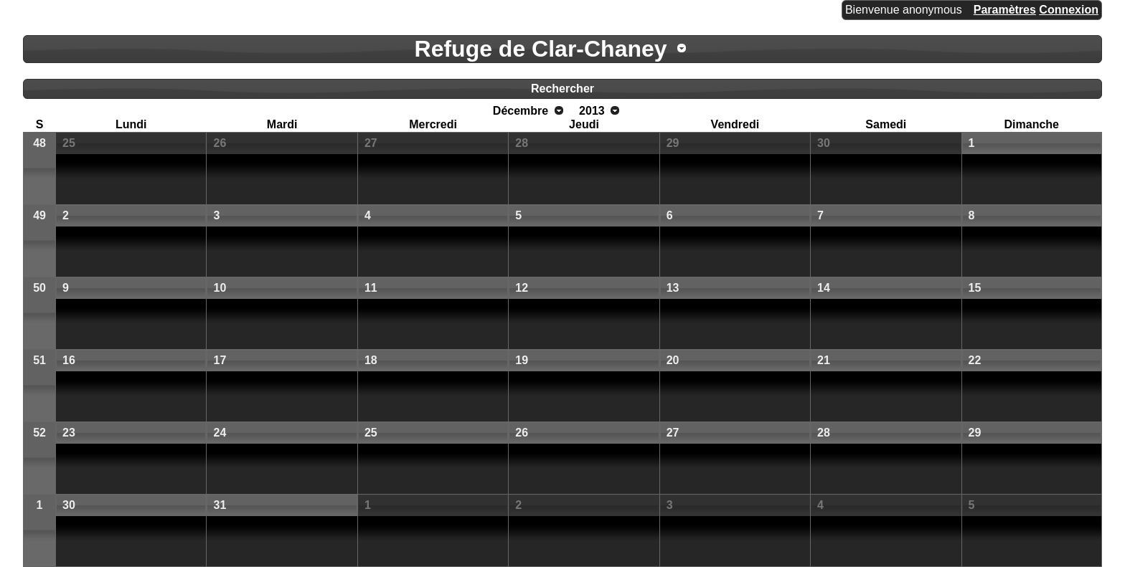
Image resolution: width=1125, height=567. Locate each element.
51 (39, 360)
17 (219, 360)
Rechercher (562, 88)
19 (521, 360)
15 (975, 288)
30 (823, 143)
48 (39, 143)
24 (219, 433)
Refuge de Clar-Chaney (541, 49)
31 (219, 505)
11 (370, 288)
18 (370, 360)
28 (521, 143)
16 (68, 360)
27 (370, 143)
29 (673, 143)
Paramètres (1005, 10)
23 (68, 433)
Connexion (1068, 10)
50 (39, 288)
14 (823, 288)
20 (673, 360)
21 (823, 360)
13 (673, 288)
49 (39, 215)
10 (219, 288)
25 (68, 143)
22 (975, 360)
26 (219, 143)
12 (521, 288)
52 (39, 433)
